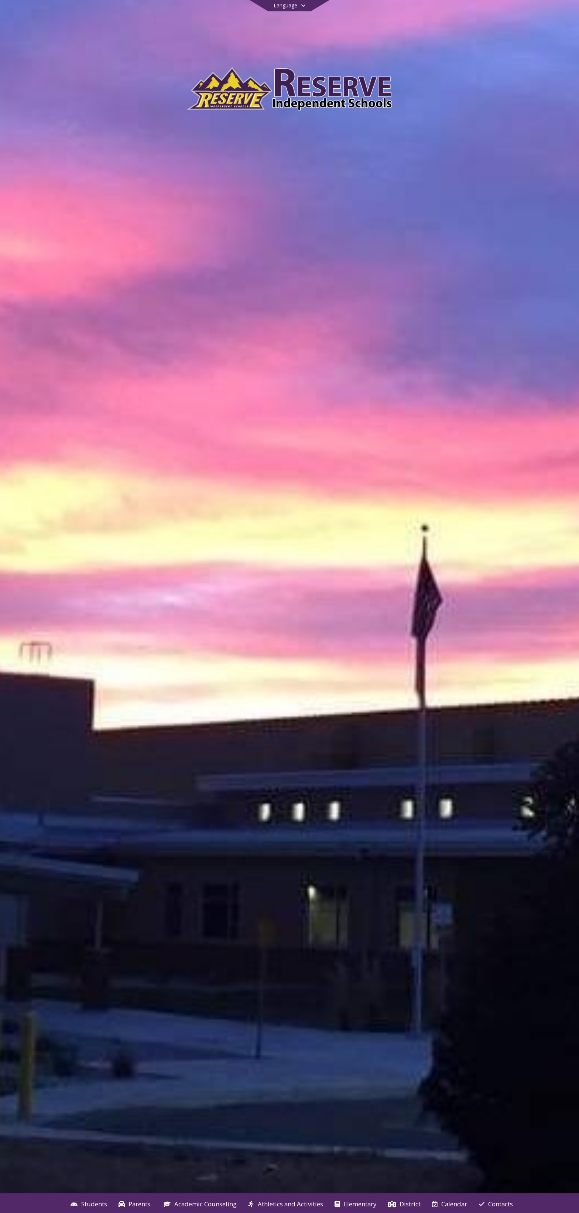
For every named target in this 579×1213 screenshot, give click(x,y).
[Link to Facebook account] (492, 16)
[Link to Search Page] (505, 15)
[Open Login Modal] (531, 16)
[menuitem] (89, 1203)
